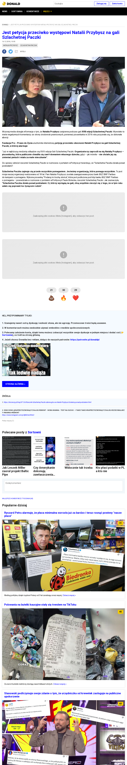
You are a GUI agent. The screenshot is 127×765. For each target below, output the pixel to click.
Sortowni (34, 432)
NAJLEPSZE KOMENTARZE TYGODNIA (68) (17, 498)
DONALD (5, 25)
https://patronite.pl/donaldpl (84, 339)
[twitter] (11, 51)
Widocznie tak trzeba (78, 467)
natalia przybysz (10, 45)
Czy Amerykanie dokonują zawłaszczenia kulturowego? (44, 473)
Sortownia (7, 335)
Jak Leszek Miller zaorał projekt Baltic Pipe (15, 471)
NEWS (4, 11)
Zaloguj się (101, 4)
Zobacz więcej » (69, 595)
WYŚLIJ (23, 51)
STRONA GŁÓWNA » (15, 384)
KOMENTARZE (33, 11)
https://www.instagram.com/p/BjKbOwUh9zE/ (18, 415)
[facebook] (5, 51)
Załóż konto (117, 4)
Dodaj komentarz (13, 483)
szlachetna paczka (28, 45)
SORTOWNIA (16, 11)
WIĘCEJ (47, 11)
